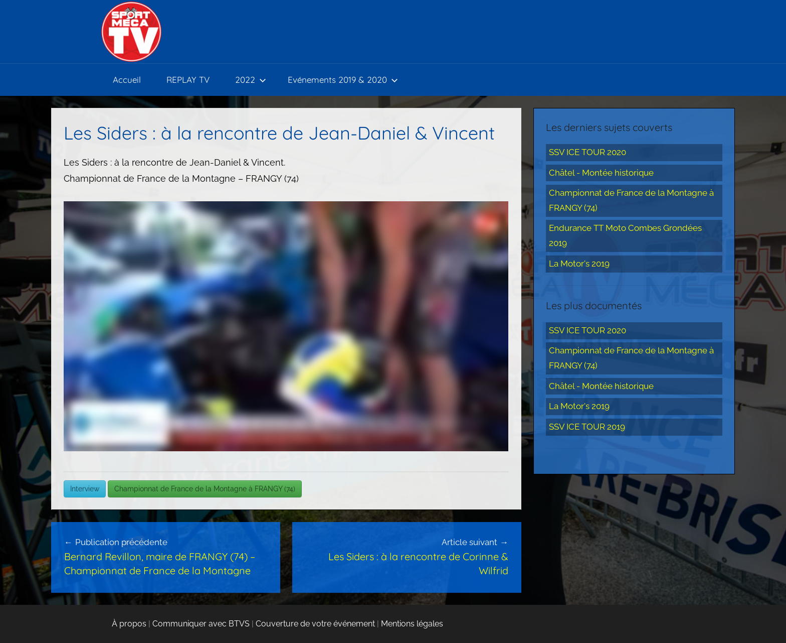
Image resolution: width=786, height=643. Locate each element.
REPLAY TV (188, 79)
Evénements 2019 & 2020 (343, 79)
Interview (84, 489)
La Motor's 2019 (579, 264)
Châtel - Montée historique (601, 173)
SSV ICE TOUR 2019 (587, 427)
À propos (129, 623)
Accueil (127, 79)
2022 (250, 79)
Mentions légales (412, 623)
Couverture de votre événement (315, 623)
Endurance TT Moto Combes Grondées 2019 (625, 235)
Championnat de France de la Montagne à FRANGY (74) (204, 489)
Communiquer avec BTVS (201, 623)
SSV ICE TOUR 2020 (587, 152)
